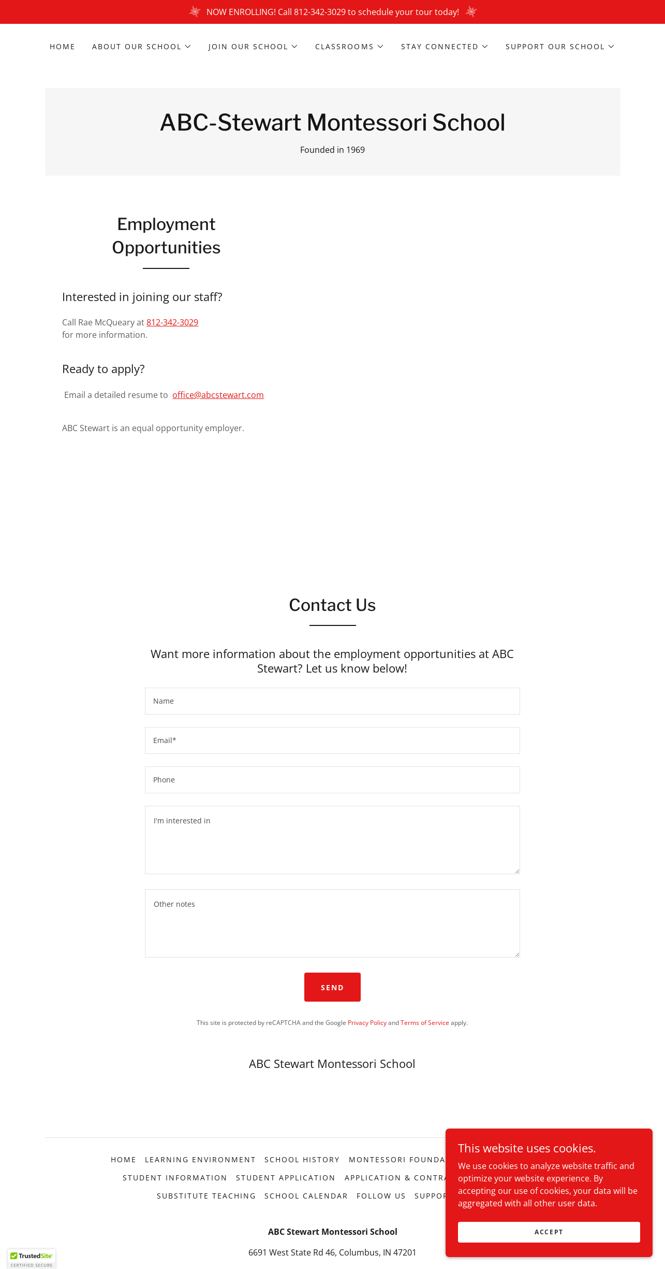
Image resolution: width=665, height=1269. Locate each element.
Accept (549, 1232)
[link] (332, 127)
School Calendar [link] (306, 1196)
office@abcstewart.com (218, 395)
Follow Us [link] (381, 1196)
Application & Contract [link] (403, 1177)
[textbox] (332, 701)
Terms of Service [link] (425, 1022)
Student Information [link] (175, 1177)
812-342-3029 (172, 322)
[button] (142, 46)
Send (332, 987)
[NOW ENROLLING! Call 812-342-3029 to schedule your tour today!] (332, 12)
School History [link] (302, 1159)
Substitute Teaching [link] (206, 1196)
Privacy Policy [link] (367, 1022)
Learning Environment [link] (200, 1159)
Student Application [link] (286, 1177)
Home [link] (63, 46)
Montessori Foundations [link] (410, 1159)
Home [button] (124, 1159)
